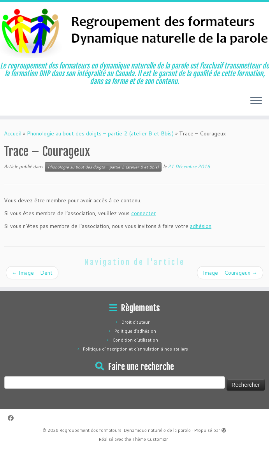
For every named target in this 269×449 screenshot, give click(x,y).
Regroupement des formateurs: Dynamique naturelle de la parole (125, 430)
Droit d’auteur (135, 322)
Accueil (12, 133)
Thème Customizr (150, 439)
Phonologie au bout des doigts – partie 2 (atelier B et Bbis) (100, 133)
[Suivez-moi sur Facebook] (13, 418)
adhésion (200, 226)
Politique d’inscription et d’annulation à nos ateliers (135, 349)
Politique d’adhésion (135, 331)
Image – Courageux (230, 273)
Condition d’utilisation (135, 340)
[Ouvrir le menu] (256, 101)
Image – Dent (32, 273)
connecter (143, 213)
